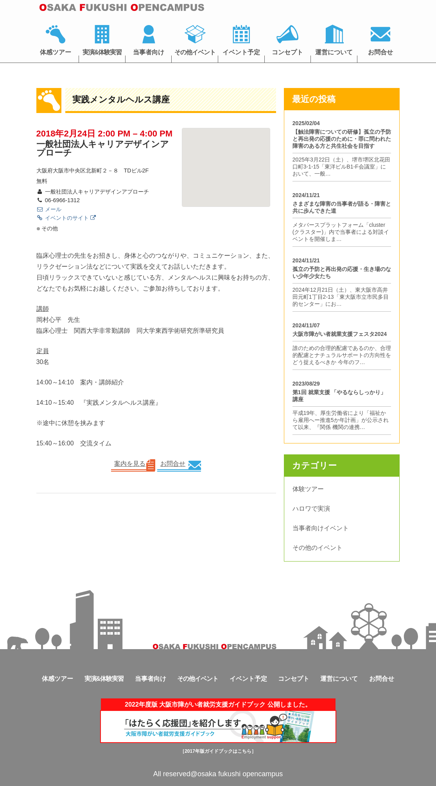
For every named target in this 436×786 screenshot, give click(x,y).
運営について (334, 52)
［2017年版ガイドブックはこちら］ (218, 751)
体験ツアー (308, 489)
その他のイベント (317, 547)
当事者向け (148, 52)
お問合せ (380, 52)
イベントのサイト (66, 218)
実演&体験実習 (102, 52)
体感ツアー (55, 52)
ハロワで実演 (311, 508)
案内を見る (129, 463)
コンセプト (287, 52)
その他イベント (194, 52)
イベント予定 (241, 52)
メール (48, 209)
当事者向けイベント (320, 528)
